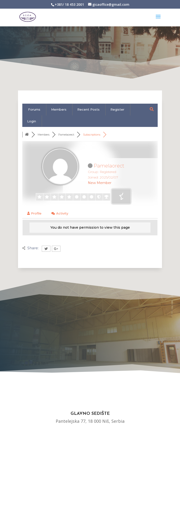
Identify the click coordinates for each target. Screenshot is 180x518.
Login (31, 121)
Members (58, 109)
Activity (59, 213)
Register (117, 109)
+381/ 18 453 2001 (69, 4)
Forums (34, 109)
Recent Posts (88, 109)
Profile (34, 213)
